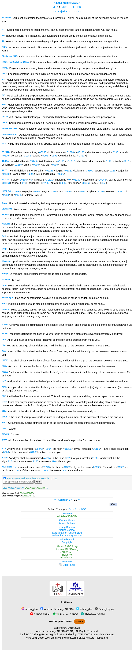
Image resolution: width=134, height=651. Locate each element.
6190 (95, 458)
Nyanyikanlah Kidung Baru (67, 532)
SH (70, 509)
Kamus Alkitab (67, 520)
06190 (80, 152)
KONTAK (53, 621)
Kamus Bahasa (67, 523)
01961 (116, 152)
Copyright (67, 542)
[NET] (64, 7)
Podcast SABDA (65, 614)
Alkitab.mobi (67, 539)
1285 (35, 461)
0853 (81, 155)
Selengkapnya (104, 609)
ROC (83, 509)
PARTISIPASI (65, 621)
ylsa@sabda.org (67, 637)
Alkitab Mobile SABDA (67, 2)
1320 (68, 458)
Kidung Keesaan (67, 527)
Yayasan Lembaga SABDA (57, 609)
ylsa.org (89, 637)
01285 (27, 155)
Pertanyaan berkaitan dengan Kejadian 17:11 (32, 478)
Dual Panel (67, 564)
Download (67, 513)
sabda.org (102, 637)
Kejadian (63, 11)
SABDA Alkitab (40, 614)
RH (76, 509)
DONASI (79, 621)
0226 (6, 155)
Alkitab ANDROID (67, 516)
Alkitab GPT (29, 496)
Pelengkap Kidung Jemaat (67, 535)
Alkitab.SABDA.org (67, 546)
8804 (48, 448)
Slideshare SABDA (93, 614)
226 (10, 461)
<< (55, 11)
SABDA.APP (67, 552)
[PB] (79, 7)
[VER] (55, 7)
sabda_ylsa (29, 609)
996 (53, 461)
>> (78, 11)
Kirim (38, 481)
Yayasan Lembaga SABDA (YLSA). (55, 631)
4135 (47, 458)
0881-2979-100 (40, 637)
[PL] (73, 7)
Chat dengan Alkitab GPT (36, 488)
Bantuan (67, 561)
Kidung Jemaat (67, 530)
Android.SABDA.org (67, 549)
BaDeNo (67, 554)
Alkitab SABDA (26, 493)
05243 (42, 152)
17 (71, 11)
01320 (70, 152)
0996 (45, 155)
